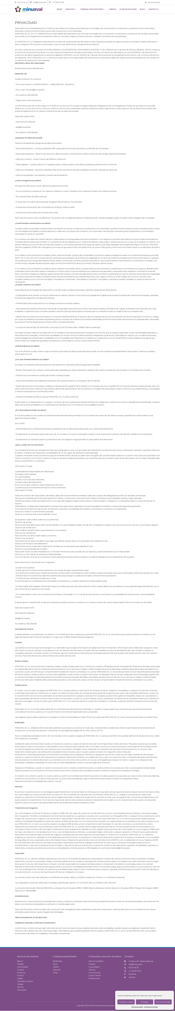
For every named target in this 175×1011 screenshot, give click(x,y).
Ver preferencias (163, 1002)
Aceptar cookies (126, 1002)
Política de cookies (137, 1007)
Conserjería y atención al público (105, 956)
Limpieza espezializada (64, 956)
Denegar (144, 1002)
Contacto (128, 956)
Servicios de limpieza (27, 956)
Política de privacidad (151, 1007)
